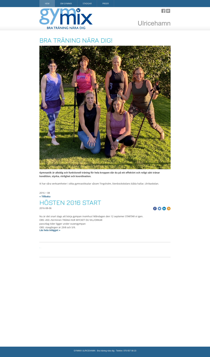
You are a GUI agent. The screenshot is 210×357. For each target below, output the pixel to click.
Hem (47, 3)
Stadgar (87, 3)
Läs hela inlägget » (49, 230)
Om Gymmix (66, 3)
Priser (105, 3)
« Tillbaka (44, 196)
